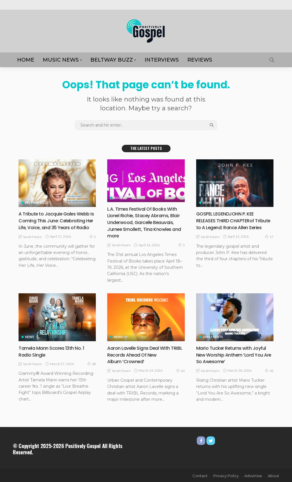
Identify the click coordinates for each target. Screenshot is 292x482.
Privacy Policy (226, 475)
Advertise (268, 4)
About (249, 4)
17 (269, 243)
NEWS (207, 202)
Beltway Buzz (111, 60)
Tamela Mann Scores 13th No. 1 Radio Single (54, 350)
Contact (200, 475)
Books (119, 197)
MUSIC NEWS (61, 60)
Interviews (162, 60)
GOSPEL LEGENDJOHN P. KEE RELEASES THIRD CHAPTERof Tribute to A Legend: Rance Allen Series (234, 223)
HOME (25, 60)
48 (91, 363)
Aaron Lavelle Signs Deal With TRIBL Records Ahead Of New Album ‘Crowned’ (142, 354)
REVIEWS (199, 60)
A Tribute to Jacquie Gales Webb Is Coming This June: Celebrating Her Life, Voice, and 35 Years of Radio (55, 223)
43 (269, 370)
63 (180, 370)
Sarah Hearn (32, 243)
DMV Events (213, 336)
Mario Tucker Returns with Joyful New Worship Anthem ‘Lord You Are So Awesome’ (234, 354)
